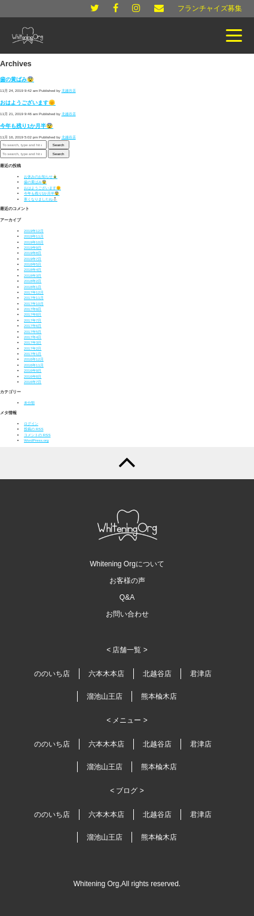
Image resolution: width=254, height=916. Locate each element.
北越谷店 (69, 90)
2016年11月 (34, 365)
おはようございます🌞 (28, 103)
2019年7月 (32, 259)
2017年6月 (32, 325)
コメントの (37, 435)
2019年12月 (34, 231)
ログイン (31, 423)
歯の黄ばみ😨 (17, 79)
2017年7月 (32, 320)
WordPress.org (36, 440)
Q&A (127, 597)
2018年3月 (32, 275)
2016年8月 (32, 376)
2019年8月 (32, 253)
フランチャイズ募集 (210, 8)
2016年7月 (32, 382)
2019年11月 (34, 236)
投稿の (34, 429)
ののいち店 (52, 674)
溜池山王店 (105, 696)
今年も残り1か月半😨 (26, 126)
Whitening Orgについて (127, 564)
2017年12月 (34, 292)
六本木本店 (106, 674)
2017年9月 (32, 309)
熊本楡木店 (159, 696)
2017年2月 (32, 348)
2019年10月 (34, 242)
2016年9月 (32, 370)
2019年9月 (32, 247)
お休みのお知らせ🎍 (40, 176)
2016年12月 (34, 359)
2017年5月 (32, 331)
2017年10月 (34, 303)
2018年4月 (32, 269)
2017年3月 (32, 342)
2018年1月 (32, 287)
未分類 (29, 402)
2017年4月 (32, 337)
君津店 (201, 674)
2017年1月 (32, 353)
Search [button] (59, 145)
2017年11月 (34, 297)
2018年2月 (32, 281)
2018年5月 (32, 264)
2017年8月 (32, 314)
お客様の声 (127, 580)
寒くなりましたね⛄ (40, 199)
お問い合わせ (127, 614)
